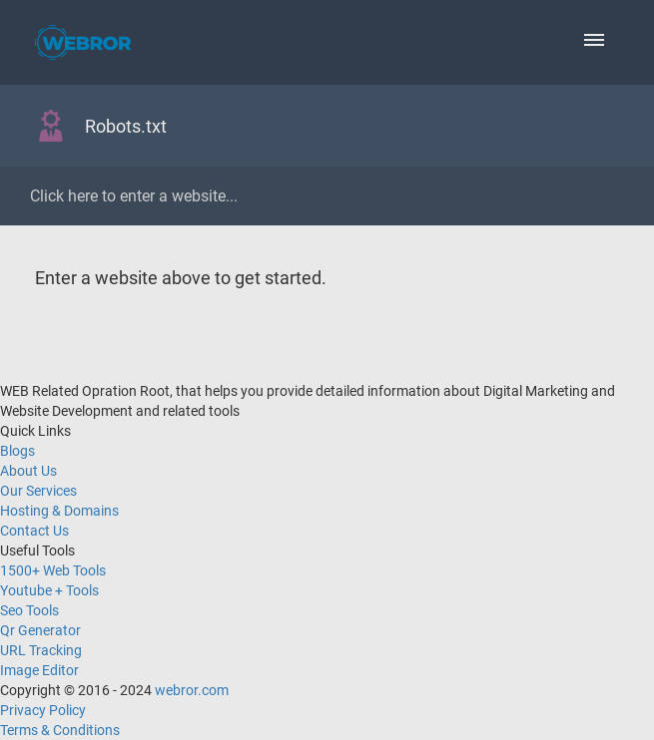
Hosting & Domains (59, 511)
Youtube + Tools (49, 590)
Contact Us (34, 531)
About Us (28, 471)
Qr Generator (40, 630)
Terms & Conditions (60, 730)
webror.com (192, 690)
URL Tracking (41, 650)
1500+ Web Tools (53, 570)
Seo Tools (29, 610)
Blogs (17, 451)
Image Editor (39, 670)
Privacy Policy (43, 710)
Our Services (38, 491)
